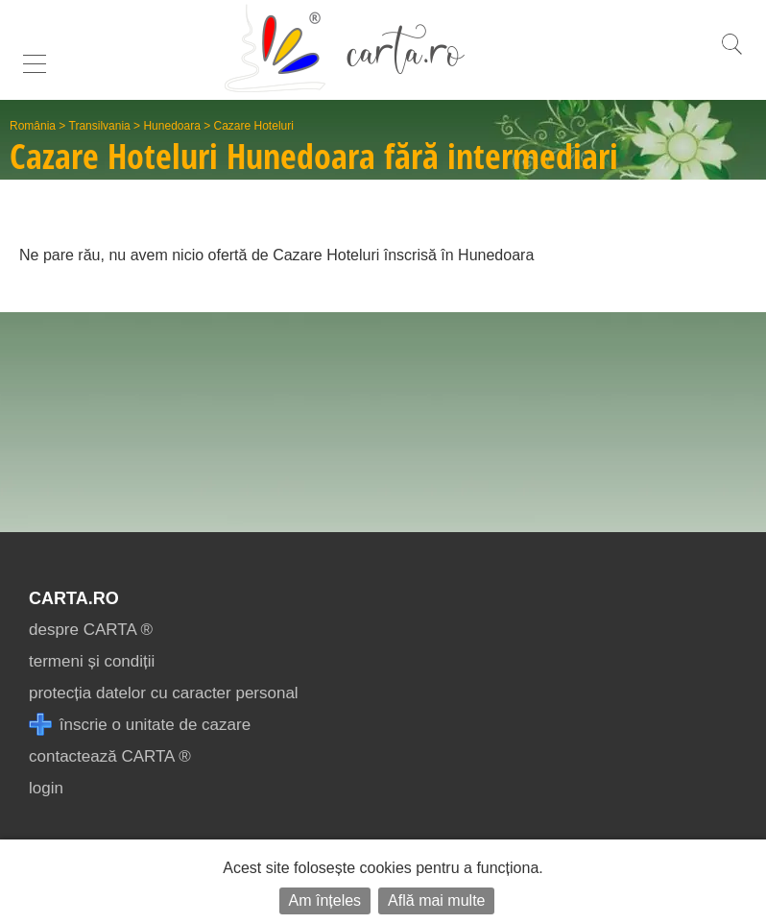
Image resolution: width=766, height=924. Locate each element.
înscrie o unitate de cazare (140, 725)
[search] (731, 54)
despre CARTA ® (91, 629)
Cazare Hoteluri (254, 126)
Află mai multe (436, 900)
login (46, 788)
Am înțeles (325, 900)
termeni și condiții (92, 661)
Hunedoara (171, 126)
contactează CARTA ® (110, 756)
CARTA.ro (74, 598)
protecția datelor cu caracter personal (164, 693)
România (33, 126)
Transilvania (100, 126)
